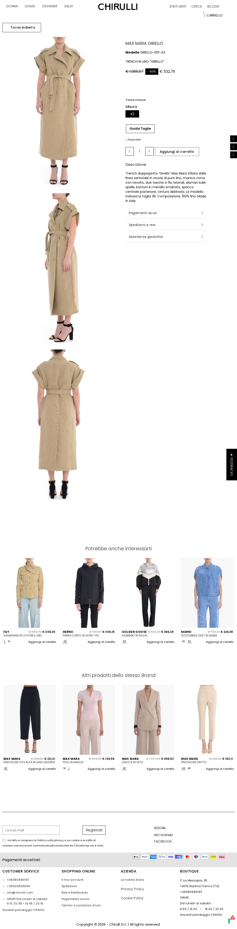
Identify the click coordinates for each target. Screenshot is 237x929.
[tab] (166, 213)
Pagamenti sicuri (143, 213)
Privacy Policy (132, 889)
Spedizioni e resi (142, 225)
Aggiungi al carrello (42, 642)
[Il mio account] (213, 6)
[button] (196, 6)
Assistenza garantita (146, 236)
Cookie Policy (132, 898)
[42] (132, 114)
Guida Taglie (140, 128)
